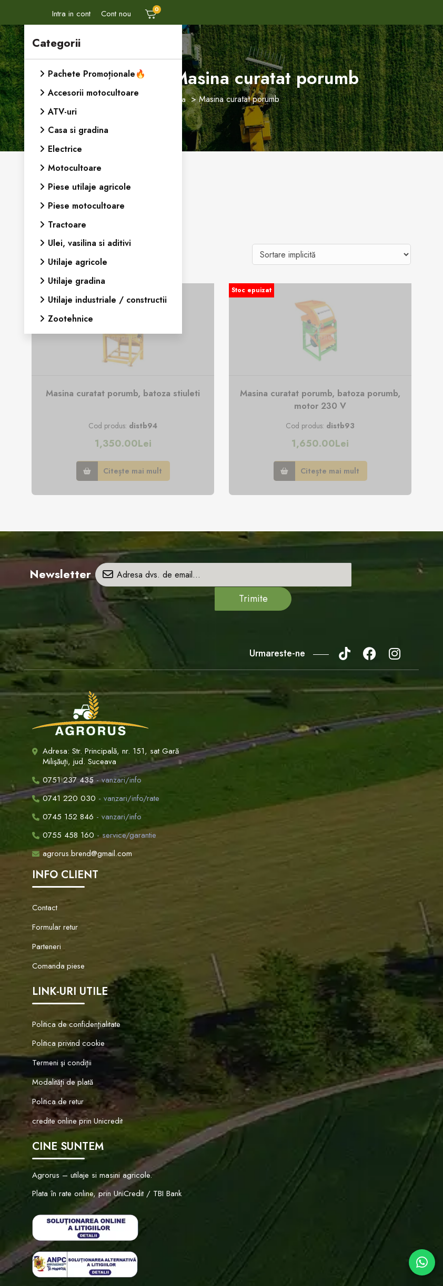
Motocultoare (75, 166)
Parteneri (45, 915)
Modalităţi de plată (60, 1036)
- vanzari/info (87, 757)
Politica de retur (56, 1052)
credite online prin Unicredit (74, 1068)
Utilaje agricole (77, 258)
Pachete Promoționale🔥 (97, 74)
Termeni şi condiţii (60, 1019)
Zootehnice (70, 313)
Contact (44, 883)
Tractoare (67, 221)
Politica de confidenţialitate (73, 987)
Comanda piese (56, 932)
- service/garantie (94, 812)
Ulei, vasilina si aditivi (89, 239)
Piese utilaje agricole (89, 184)
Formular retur (54, 899)
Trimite (379, 575)
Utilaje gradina (76, 276)
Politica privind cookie (65, 1003)
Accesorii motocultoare (93, 92)
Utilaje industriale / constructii (107, 295)
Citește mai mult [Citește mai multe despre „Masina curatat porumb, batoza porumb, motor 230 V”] (330, 471)
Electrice (65, 147)
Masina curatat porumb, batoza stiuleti (123, 393)
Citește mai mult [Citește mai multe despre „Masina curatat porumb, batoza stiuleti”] (133, 471)
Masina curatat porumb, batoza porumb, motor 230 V (320, 400)
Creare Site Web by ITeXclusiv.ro (330, 1268)
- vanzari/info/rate (95, 775)
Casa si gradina (78, 129)
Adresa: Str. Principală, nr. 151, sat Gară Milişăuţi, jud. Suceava (111, 733)
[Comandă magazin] (331, 254)
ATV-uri (62, 111)
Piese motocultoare (86, 203)
